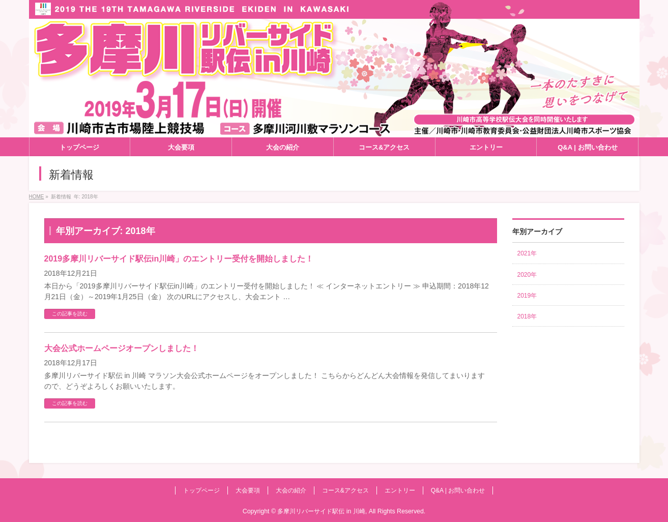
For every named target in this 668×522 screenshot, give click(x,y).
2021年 (527, 253)
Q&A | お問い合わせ (458, 490)
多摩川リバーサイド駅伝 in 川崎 (321, 511)
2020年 (527, 274)
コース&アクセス (345, 490)
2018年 (527, 316)
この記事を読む (70, 313)
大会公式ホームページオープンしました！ (121, 348)
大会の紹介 (291, 490)
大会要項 (248, 490)
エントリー (400, 490)
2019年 (527, 295)
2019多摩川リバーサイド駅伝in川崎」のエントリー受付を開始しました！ (179, 258)
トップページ (201, 490)
